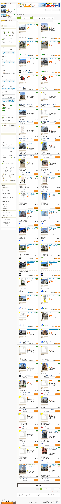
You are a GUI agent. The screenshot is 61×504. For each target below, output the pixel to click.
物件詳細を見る (31, 38)
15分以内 (4, 120)
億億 (8, 53)
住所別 (49, 18)
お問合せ (36, 38)
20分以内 (9, 120)
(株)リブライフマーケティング (25, 307)
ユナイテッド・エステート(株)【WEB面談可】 (48, 409)
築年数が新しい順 (43, 18)
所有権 (8, 163)
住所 (5, 125)
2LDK (12, 141)
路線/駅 (13, 125)
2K (3, 141)
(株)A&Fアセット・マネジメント (25, 53)
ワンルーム (4, 138)
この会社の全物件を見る (24, 72)
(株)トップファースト (24, 358)
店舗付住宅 (4, 38)
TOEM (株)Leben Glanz (24, 87)
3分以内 (13, 117)
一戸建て (11, 38)
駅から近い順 (46, 18)
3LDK (12, 142)
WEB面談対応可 (5, 208)
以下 (4, 51)
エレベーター (12, 174)
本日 (3, 190)
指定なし (4, 117)
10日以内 (4, 193)
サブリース (12, 171)
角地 (5, 174)
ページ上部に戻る (59, 500)
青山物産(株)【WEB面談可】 (46, 478)
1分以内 (9, 117)
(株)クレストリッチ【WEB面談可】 (47, 155)
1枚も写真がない (5, 197)
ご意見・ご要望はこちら (56, 502)
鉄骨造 (6, 107)
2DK (8, 141)
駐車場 (11, 42)
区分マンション (5, 39)
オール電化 (12, 177)
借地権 (13, 163)
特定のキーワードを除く (6, 225)
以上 (4, 62)
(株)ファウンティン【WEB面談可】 (26, 70)
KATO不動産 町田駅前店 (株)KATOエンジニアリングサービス (26, 104)
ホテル (4, 42)
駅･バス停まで (11, 115)
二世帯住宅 (9, 145)
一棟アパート (5, 35)
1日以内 (9, 190)
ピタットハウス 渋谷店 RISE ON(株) (47, 375)
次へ (57, 489)
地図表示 (28, 18)
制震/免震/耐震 (13, 180)
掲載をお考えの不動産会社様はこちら (55, 501)
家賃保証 (5, 171)
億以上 (13, 53)
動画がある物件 (5, 204)
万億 (4, 53)
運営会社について (35, 501)
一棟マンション (12, 35)
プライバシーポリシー (42, 501)
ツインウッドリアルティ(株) (25, 478)
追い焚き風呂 (12, 167)
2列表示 (20, 18)
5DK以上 (4, 145)
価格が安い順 (37, 18)
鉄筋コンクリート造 (7, 108)
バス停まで (7, 115)
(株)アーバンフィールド (46, 443)
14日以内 (9, 193)
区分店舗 (11, 39)
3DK (8, 142)
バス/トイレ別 (6, 167)
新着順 (32, 18)
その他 (4, 111)
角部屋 (5, 177)
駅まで (3, 115)
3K (3, 142)
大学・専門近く (13, 170)
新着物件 (4, 187)
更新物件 (7, 187)
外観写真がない (12, 197)
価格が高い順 (34, 18)
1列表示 (24, 18)
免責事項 (47, 501)
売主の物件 (5, 180)
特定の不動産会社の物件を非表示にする (8, 215)
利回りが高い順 (40, 18)
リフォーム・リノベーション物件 (8, 181)
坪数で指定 (13, 157)
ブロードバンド (6, 170)
